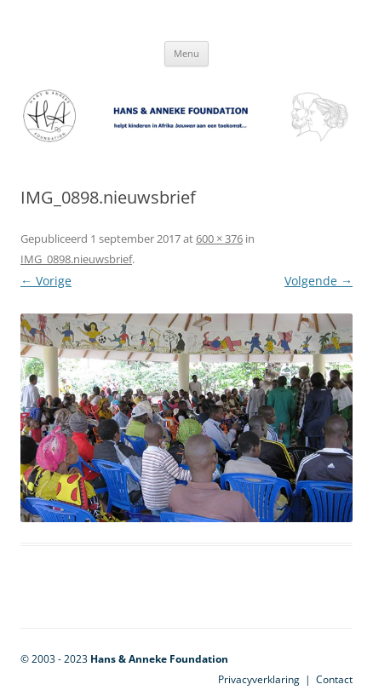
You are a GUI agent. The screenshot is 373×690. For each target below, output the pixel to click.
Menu (186, 53)
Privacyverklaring (259, 679)
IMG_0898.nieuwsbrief (76, 259)
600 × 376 (219, 238)
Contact (334, 679)
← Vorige (46, 281)
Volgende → (318, 281)
